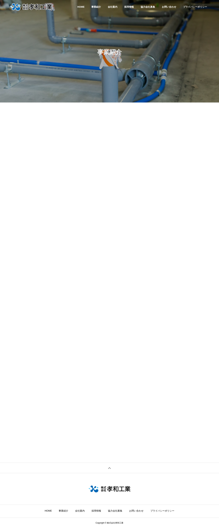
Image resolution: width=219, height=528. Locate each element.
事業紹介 (96, 6)
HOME (81, 6)
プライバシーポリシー (195, 6)
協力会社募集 (148, 6)
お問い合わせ (169, 6)
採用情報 (129, 6)
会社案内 (112, 6)
